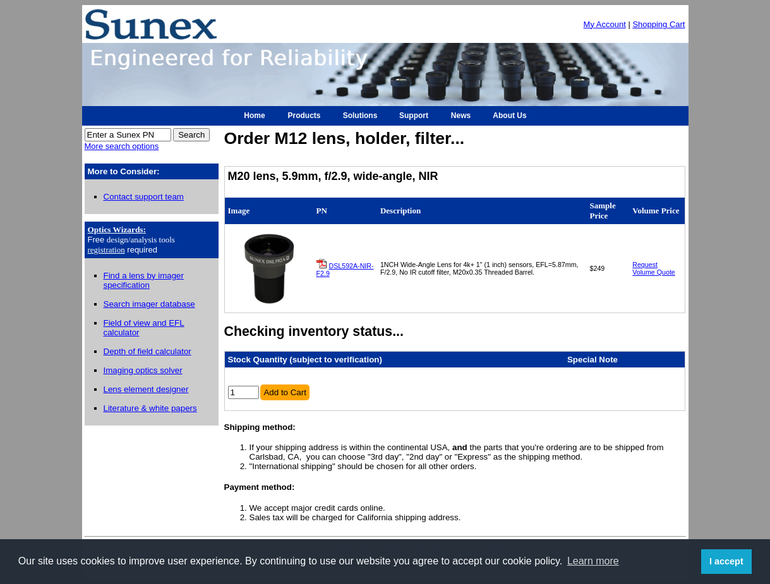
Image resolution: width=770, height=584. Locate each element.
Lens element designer (146, 389)
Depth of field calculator (147, 351)
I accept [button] (726, 561)
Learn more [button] (593, 561)
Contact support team (144, 196)
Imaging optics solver (143, 370)
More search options (122, 146)
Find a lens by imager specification (144, 280)
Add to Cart (284, 392)
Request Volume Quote (653, 268)
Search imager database (149, 304)
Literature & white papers (150, 408)
